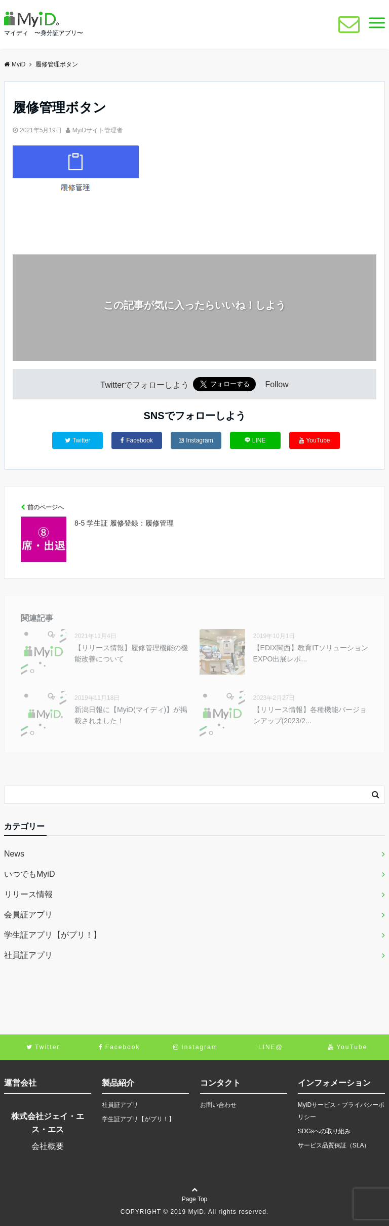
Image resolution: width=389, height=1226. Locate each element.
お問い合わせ (218, 1104)
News (14, 853)
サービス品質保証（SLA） (334, 1145)
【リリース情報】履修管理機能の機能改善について (131, 653)
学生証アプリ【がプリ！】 (52, 935)
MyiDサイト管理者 (97, 130)
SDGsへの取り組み (324, 1131)
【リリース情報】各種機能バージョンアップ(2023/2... (310, 715)
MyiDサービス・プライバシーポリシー (341, 1111)
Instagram (196, 440)
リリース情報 (28, 894)
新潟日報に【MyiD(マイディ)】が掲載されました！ (130, 715)
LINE (255, 440)
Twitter (77, 440)
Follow (276, 385)
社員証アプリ (28, 955)
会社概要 (47, 1146)
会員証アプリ (28, 914)
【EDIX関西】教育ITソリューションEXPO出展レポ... (310, 653)
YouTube (314, 440)
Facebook (137, 440)
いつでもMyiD (29, 874)
